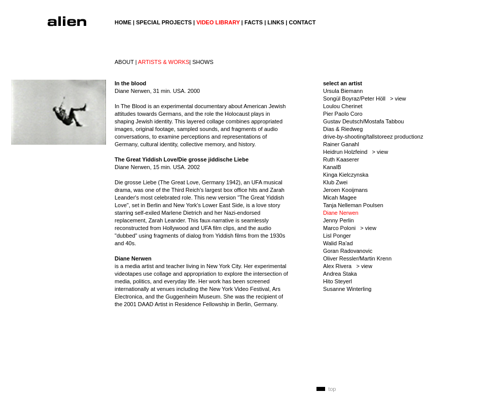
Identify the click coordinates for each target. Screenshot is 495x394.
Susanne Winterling (347, 289)
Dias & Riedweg (343, 129)
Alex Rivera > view (347, 266)
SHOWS (203, 62)
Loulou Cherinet (343, 106)
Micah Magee (340, 197)
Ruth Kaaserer (341, 159)
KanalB (332, 167)
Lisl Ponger (337, 236)
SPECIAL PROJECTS (164, 22)
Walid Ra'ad (338, 243)
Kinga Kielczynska (345, 175)
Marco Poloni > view (349, 228)
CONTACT (302, 22)
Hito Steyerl (337, 281)
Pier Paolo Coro (343, 114)
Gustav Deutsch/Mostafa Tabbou (363, 121)
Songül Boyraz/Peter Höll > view (364, 98)
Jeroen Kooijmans (345, 190)
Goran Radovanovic (347, 251)
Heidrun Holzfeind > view (355, 152)
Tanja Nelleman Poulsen (353, 205)
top (332, 389)
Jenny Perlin (338, 220)
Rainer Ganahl (341, 144)
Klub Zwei (335, 182)
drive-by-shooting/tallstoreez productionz (373, 137)
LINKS (275, 22)
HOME (123, 22)
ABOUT (124, 62)
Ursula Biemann (343, 91)
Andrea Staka (340, 274)
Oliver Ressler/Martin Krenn (357, 258)
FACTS (253, 22)
